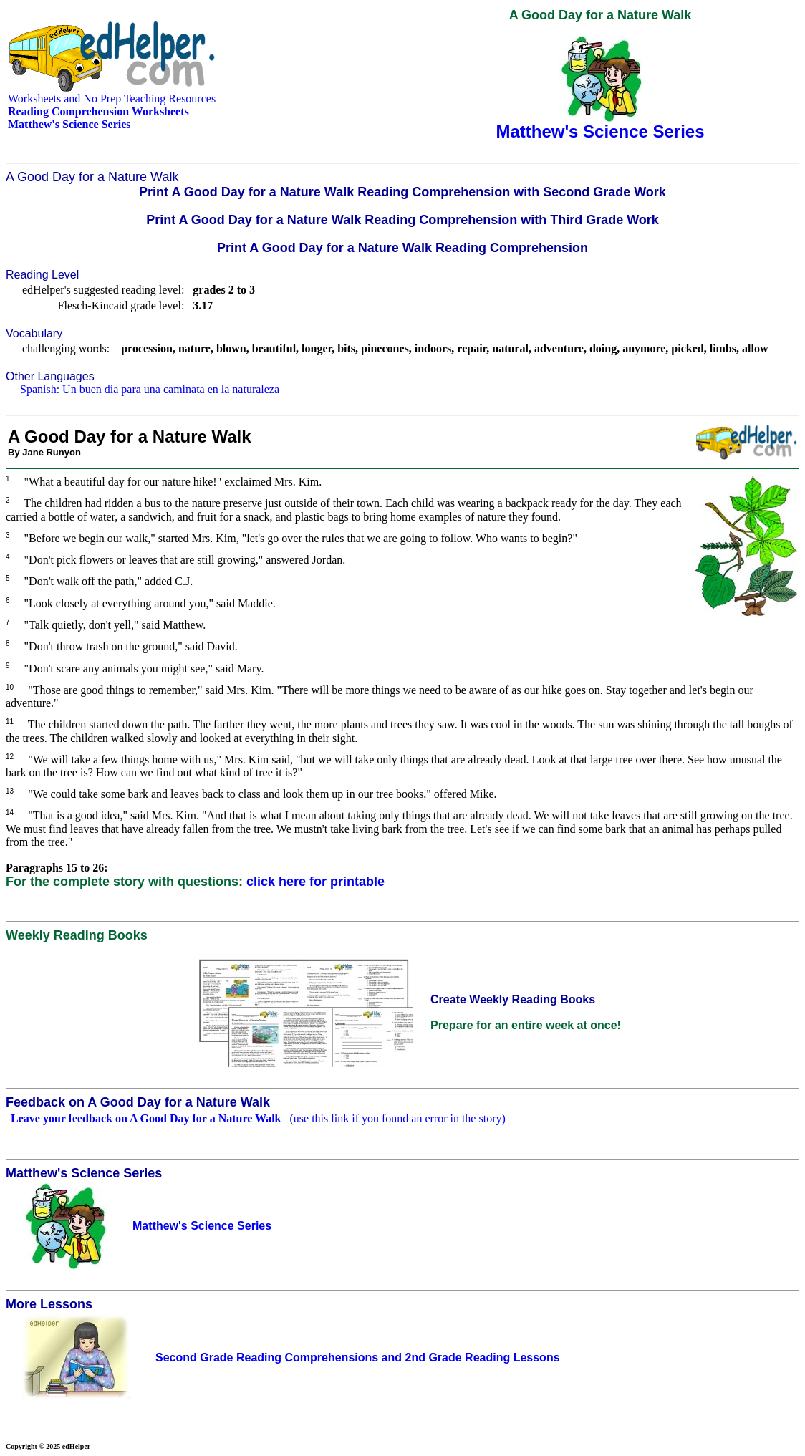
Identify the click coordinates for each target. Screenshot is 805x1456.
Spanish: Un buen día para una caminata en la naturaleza (149, 389)
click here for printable (315, 881)
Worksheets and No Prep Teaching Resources (112, 98)
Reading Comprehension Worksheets (98, 111)
